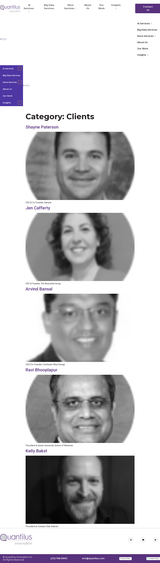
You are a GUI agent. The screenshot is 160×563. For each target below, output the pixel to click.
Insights (116, 7)
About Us (87, 7)
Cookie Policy (154, 558)
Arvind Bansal (39, 289)
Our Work (101, 7)
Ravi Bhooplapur (41, 369)
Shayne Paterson (42, 127)
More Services (70, 7)
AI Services (29, 8)
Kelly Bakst (36, 450)
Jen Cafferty (38, 207)
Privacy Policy (125, 558)
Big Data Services (49, 7)
